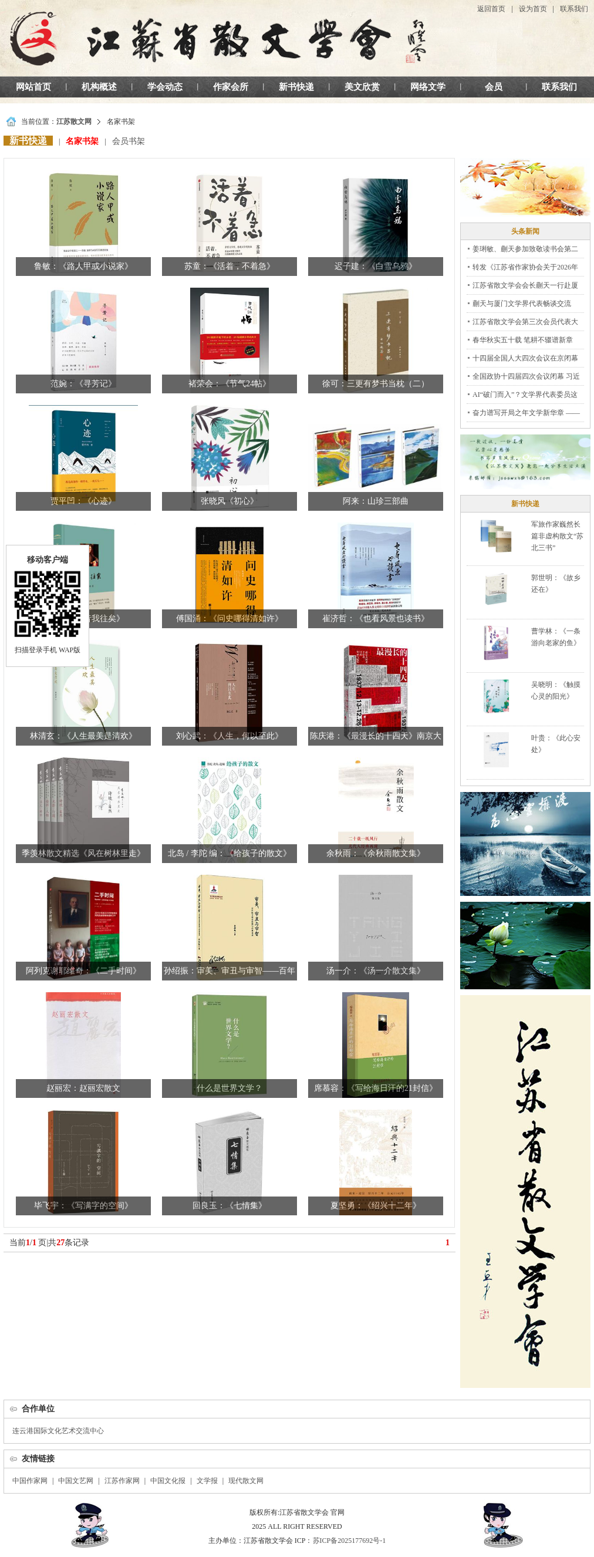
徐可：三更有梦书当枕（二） (375, 383)
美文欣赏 (362, 87)
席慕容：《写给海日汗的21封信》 (375, 1088)
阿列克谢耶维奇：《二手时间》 (83, 970)
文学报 (207, 1481)
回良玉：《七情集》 (229, 1205)
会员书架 (128, 141)
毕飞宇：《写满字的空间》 (83, 1205)
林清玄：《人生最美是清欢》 (83, 736)
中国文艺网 (75, 1481)
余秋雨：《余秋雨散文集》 (375, 853)
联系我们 (574, 9)
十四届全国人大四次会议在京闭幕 (525, 358)
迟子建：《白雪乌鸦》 (376, 266)
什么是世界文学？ (229, 1088)
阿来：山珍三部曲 (376, 501)
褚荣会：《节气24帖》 (229, 383)
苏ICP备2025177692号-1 (349, 1540)
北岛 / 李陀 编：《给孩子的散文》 (229, 853)
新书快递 (296, 87)
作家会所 (230, 87)
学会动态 (165, 87)
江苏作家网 (122, 1481)
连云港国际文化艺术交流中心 (58, 1431)
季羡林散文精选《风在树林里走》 (83, 853)
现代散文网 (246, 1481)
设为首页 (533, 9)
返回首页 (491, 9)
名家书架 (82, 141)
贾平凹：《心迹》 (83, 501)
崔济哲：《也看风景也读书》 (375, 618)
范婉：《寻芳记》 (83, 383)
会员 (493, 87)
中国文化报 (167, 1481)
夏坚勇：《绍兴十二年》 (375, 1205)
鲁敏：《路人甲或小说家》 (83, 266)
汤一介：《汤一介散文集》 (375, 970)
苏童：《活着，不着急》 (229, 266)
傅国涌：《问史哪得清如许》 (229, 618)
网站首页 (33, 87)
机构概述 (99, 87)
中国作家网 (30, 1481)
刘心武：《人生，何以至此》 (229, 736)
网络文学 (428, 87)
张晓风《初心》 (229, 501)
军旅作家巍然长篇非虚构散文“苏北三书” (557, 536)
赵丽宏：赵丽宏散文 (83, 1088)
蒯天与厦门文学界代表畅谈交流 (522, 303)
